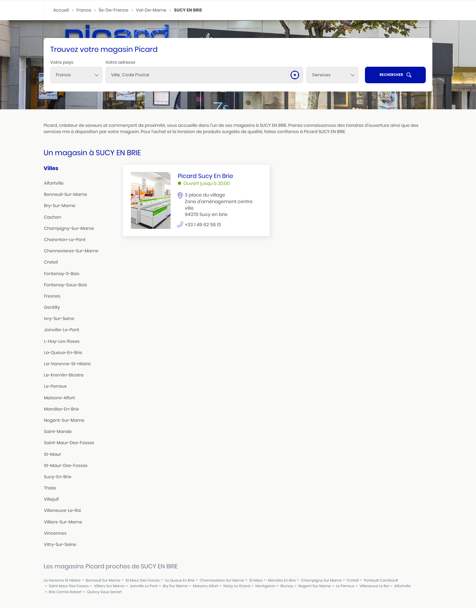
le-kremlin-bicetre (64, 375)
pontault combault (381, 580)
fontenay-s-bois (61, 273)
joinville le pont (144, 586)
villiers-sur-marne (63, 522)
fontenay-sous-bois (65, 285)
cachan (52, 217)
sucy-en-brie (57, 477)
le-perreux (55, 386)
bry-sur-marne (59, 205)
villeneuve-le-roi (62, 510)
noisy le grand (236, 586)
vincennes (55, 533)
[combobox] (76, 75)
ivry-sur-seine (59, 318)
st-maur (52, 454)
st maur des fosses (143, 580)
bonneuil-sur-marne (65, 194)
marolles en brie (282, 580)
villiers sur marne (109, 586)
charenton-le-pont (65, 239)
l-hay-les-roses (62, 341)
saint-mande (58, 431)
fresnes (52, 296)
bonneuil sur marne (103, 580)
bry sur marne (175, 586)
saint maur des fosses (69, 586)
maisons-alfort (59, 398)
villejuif (51, 499)
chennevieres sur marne (222, 580)
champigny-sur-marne (69, 228)
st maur (256, 580)
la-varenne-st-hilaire (67, 364)
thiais (50, 488)
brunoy (287, 586)
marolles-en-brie (61, 409)
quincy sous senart (104, 592)
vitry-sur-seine (60, 544)
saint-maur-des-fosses (69, 443)
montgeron (265, 586)
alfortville (53, 183)
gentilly (52, 307)
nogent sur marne (314, 586)
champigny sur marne (321, 580)
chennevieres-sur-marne (71, 251)
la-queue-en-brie (63, 352)
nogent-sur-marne (64, 420)
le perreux (345, 586)
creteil (51, 262)
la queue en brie (180, 580)
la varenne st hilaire (62, 580)
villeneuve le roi (374, 586)
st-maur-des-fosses (66, 465)
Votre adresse (120, 62)
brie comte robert (65, 592)
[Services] (332, 75)
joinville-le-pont (61, 330)
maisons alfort (205, 586)
